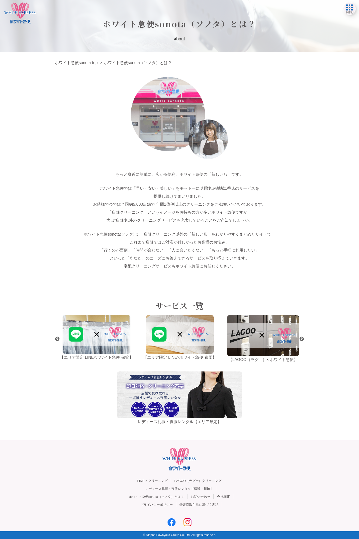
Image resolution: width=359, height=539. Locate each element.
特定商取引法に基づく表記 (199, 505)
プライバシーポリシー (156, 505)
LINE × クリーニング (152, 481)
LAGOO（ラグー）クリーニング (197, 481)
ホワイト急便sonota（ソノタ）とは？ (156, 497)
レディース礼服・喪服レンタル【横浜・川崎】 (179, 489)
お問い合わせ (200, 497)
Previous (57, 339)
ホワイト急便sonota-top (76, 63)
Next (301, 339)
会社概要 (223, 497)
